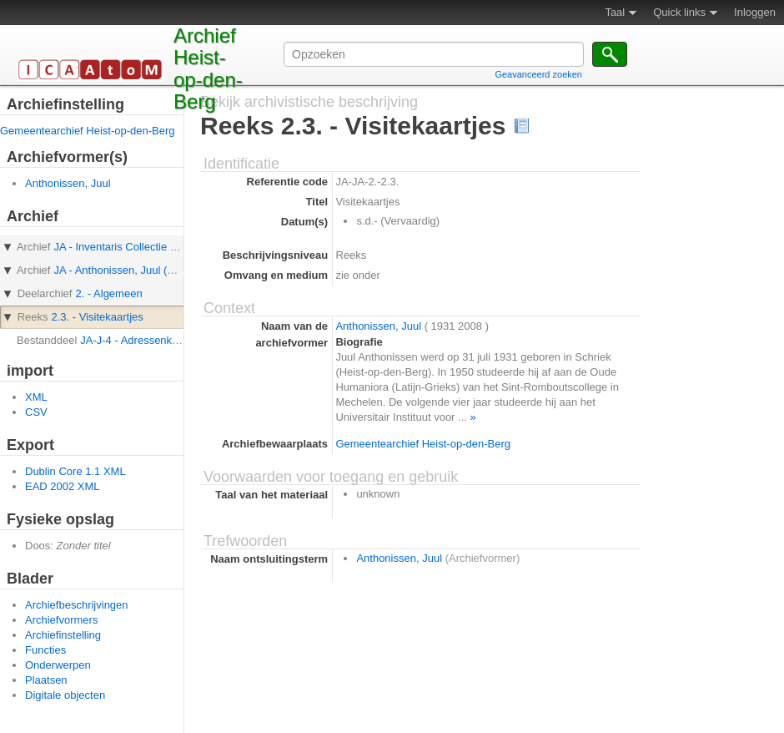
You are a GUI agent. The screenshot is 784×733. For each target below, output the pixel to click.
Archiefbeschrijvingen (76, 605)
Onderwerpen (58, 665)
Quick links (679, 12)
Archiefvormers (61, 620)
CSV (36, 412)
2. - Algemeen (108, 293)
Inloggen (755, 12)
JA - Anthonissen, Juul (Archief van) (138, 270)
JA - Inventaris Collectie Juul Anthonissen (152, 246)
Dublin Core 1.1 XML (75, 471)
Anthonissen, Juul (68, 183)
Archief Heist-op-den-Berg (208, 68)
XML (36, 397)
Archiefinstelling (63, 635)
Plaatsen (46, 680)
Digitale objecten (65, 695)
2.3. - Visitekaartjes (97, 317)
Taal (615, 12)
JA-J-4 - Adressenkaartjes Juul (153, 340)
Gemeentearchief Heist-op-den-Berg (87, 130)
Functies (45, 650)
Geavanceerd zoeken (538, 74)
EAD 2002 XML (62, 486)
